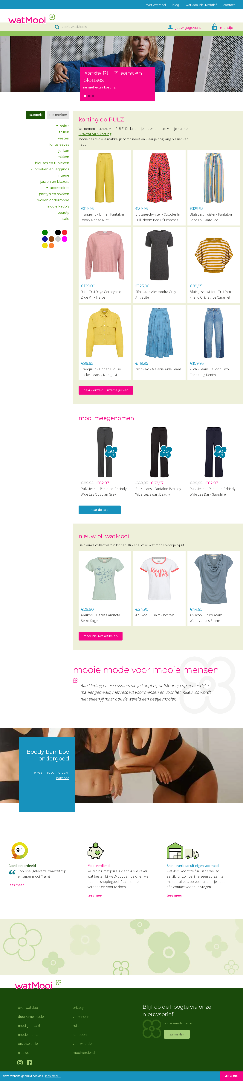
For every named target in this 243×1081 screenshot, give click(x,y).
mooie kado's (58, 206)
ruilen (77, 1025)
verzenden (81, 1016)
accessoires (59, 188)
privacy (78, 1007)
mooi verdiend (84, 1052)
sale (65, 219)
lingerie (62, 175)
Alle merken (58, 115)
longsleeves (59, 144)
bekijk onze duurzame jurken (105, 390)
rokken (63, 157)
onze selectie (28, 1043)
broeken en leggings (51, 169)
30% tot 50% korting (95, 133)
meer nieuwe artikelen (100, 636)
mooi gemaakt (29, 1025)
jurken (63, 151)
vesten (63, 138)
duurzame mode (31, 1016)
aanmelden (177, 1034)
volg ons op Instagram (20, 1063)
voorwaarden (83, 1043)
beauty (63, 213)
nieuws (23, 1052)
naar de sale (99, 510)
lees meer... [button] (53, 1076)
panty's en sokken (54, 194)
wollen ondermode (53, 200)
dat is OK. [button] (231, 1076)
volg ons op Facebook (30, 1063)
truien (64, 132)
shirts (64, 126)
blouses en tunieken (52, 163)
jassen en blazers (54, 182)
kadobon (80, 1034)
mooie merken (29, 1034)
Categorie (35, 115)
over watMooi (28, 1007)
